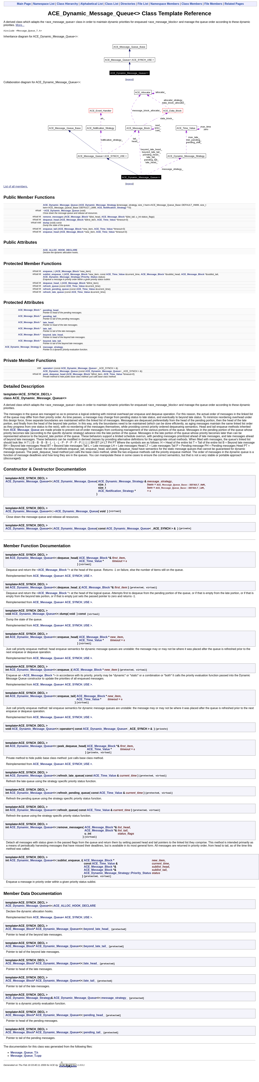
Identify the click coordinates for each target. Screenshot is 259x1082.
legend (129, 80)
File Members (213, 3)
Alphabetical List (91, 3)
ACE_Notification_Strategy (111, 208)
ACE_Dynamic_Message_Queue (60, 205)
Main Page (24, 3)
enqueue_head (51, 232)
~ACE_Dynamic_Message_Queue (61, 211)
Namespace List (44, 3)
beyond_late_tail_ (52, 341)
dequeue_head (51, 220)
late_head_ (49, 323)
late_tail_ (48, 329)
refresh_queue (51, 286)
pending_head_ (51, 310)
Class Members (191, 3)
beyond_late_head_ (53, 335)
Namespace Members (165, 3)
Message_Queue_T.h (24, 1053)
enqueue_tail (50, 229)
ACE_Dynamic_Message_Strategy (97, 205)
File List (143, 3)
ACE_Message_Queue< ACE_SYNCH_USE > (62, 576)
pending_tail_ (50, 316)
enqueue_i (48, 271)
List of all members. (16, 187)
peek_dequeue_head (54, 374)
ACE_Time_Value (106, 220)
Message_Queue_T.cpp (26, 1056)
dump (46, 223)
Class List (111, 3)
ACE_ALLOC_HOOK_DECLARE (60, 250)
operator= (48, 368)
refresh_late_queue (53, 292)
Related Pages (234, 3)
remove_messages (53, 217)
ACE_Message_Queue (24, 430)
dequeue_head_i (52, 283)
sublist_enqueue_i (53, 274)
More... (20, 25)
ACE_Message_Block (76, 217)
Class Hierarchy (67, 3)
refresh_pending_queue (56, 289)
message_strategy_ (53, 347)
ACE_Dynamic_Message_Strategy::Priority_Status (70, 277)
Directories (128, 3)
